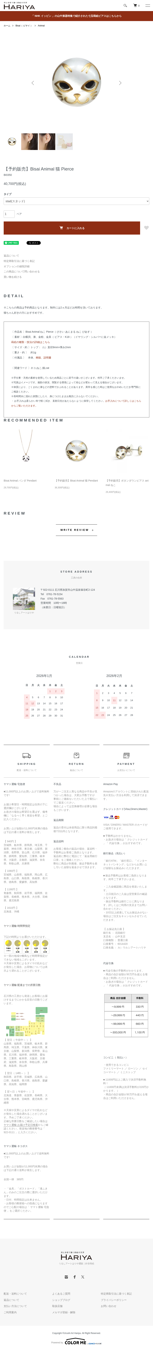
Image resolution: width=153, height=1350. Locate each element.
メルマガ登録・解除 (63, 1312)
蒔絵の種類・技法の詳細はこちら (30, 342)
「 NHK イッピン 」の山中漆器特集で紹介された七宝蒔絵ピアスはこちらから (76, 15)
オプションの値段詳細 (16, 266)
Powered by (76, 1341)
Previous (33, 83)
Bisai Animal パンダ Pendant (20, 480)
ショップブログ (61, 1299)
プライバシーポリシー (114, 1299)
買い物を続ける (13, 276)
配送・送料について (15, 1293)
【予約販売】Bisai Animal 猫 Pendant (76, 480)
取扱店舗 (57, 1306)
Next (120, 83)
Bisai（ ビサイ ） (24, 25)
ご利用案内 (10, 1312)
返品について (11, 255)
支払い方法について (15, 1306)
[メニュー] (147, 5)
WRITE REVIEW (74, 529)
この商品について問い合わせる (22, 271)
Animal (41, 25)
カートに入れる (72, 228)
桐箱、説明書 (43, 357)
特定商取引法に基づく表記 (19, 261)
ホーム (7, 25)
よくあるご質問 (61, 1293)
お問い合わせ (108, 1306)
